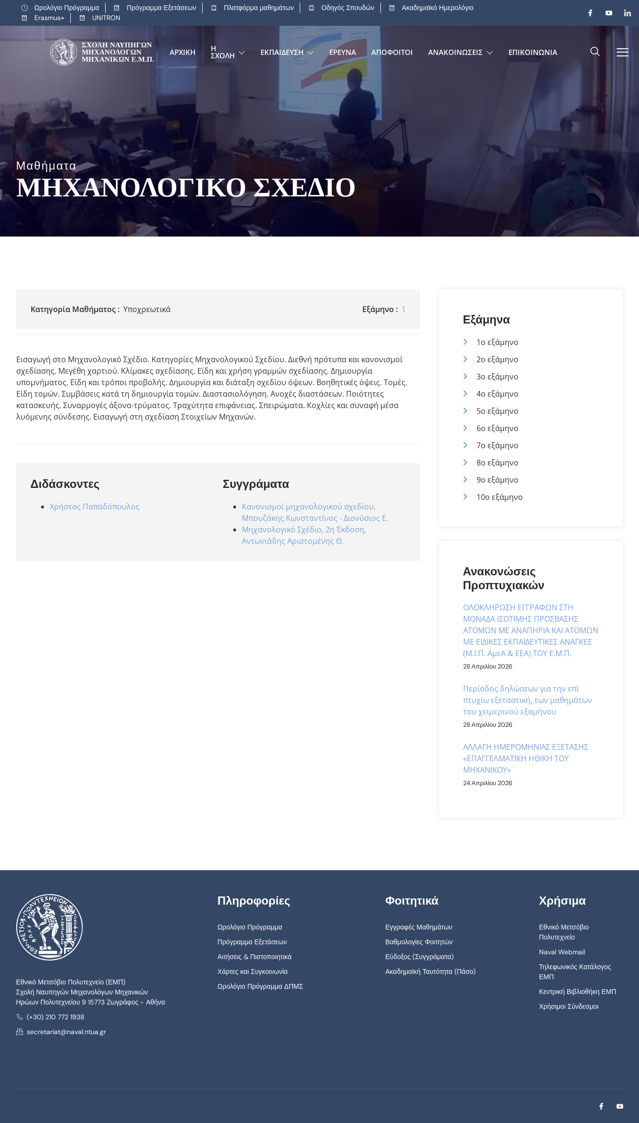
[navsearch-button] (595, 52)
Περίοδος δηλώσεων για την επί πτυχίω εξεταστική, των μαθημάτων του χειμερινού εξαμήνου (527, 700)
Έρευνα (342, 52)
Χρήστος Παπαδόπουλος (95, 506)
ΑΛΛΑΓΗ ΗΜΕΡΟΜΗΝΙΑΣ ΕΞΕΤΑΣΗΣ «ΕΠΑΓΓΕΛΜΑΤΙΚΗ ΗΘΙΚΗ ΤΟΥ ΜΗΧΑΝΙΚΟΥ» (525, 758)
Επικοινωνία (533, 52)
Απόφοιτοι (392, 52)
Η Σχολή (228, 51)
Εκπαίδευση (287, 52)
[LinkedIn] (624, 13)
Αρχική (182, 52)
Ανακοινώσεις (460, 52)
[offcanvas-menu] (618, 52)
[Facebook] (586, 13)
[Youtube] (605, 13)
